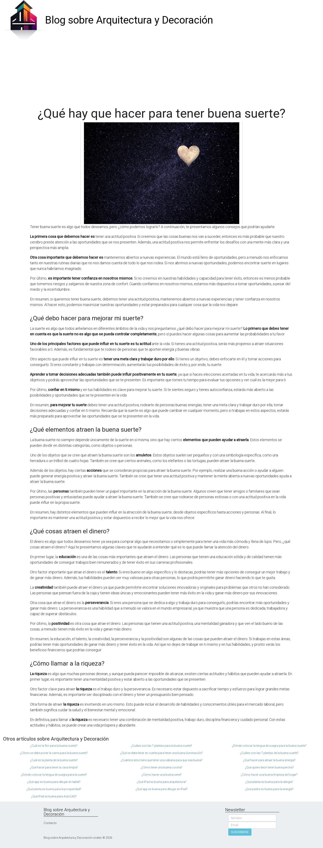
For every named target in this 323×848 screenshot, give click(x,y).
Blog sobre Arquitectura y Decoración (129, 20)
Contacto (50, 823)
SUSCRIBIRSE (240, 832)
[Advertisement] (161, 71)
